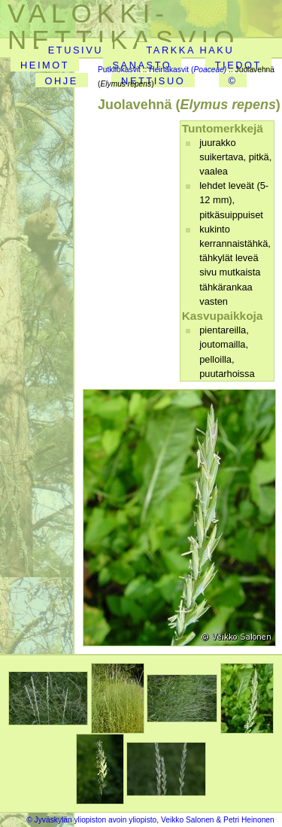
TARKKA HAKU (190, 50)
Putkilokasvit (119, 69)
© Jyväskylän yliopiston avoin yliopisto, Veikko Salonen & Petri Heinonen (150, 820)
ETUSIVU (75, 50)
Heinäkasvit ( (187, 69)
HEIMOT (44, 65)
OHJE (60, 81)
